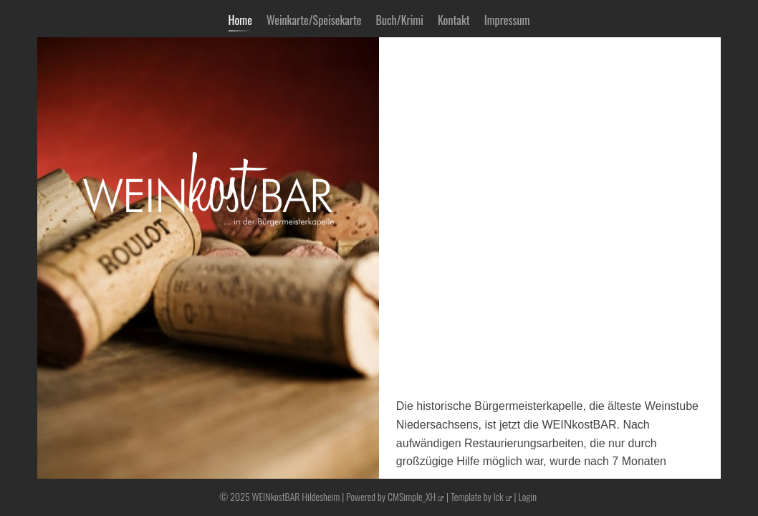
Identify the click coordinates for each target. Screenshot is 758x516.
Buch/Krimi (399, 20)
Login (527, 496)
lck (499, 496)
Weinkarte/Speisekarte (314, 20)
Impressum (507, 20)
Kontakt (454, 20)
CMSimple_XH (412, 496)
